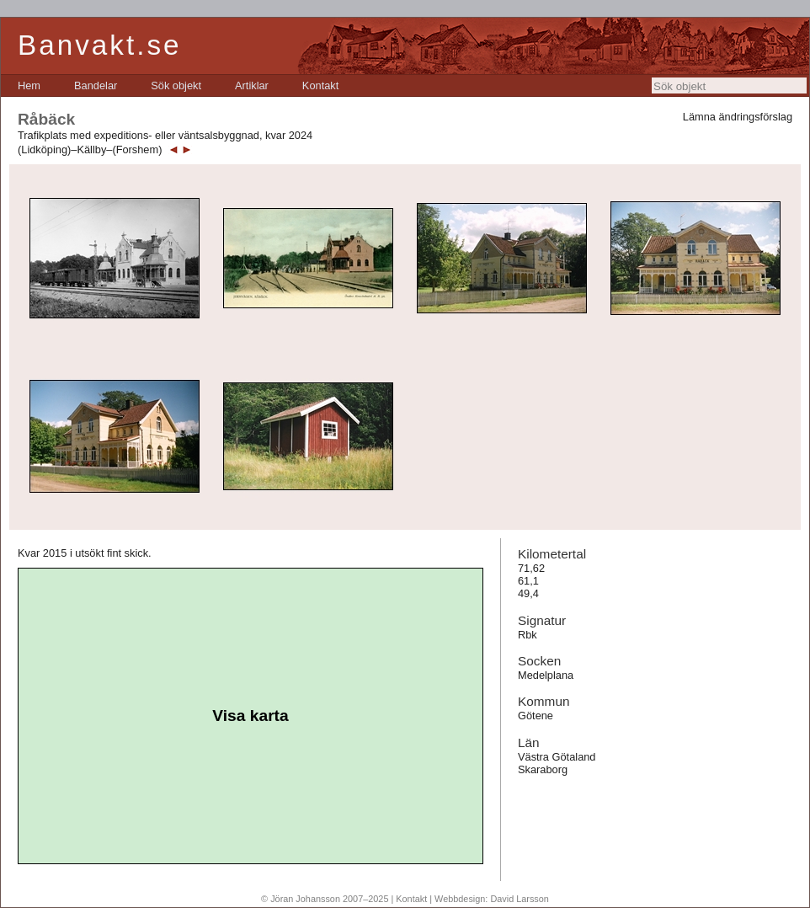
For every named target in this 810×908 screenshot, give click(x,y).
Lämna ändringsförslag (737, 116)
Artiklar (252, 85)
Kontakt (320, 85)
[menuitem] (29, 85)
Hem (29, 85)
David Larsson (519, 899)
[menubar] (178, 85)
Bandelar (95, 85)
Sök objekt (176, 85)
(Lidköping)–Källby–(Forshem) (90, 149)
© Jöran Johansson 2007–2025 (324, 899)
